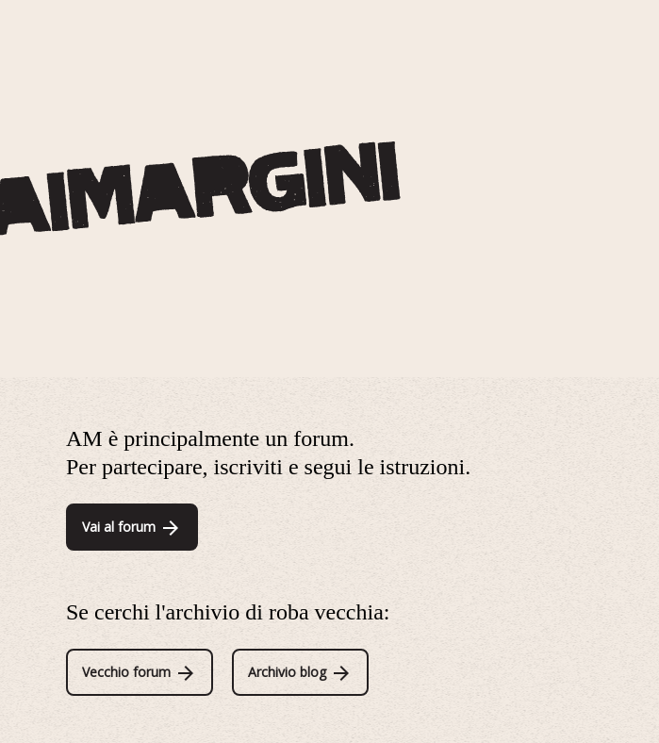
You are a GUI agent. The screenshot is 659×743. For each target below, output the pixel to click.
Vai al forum (132, 527)
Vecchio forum (139, 672)
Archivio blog (300, 672)
